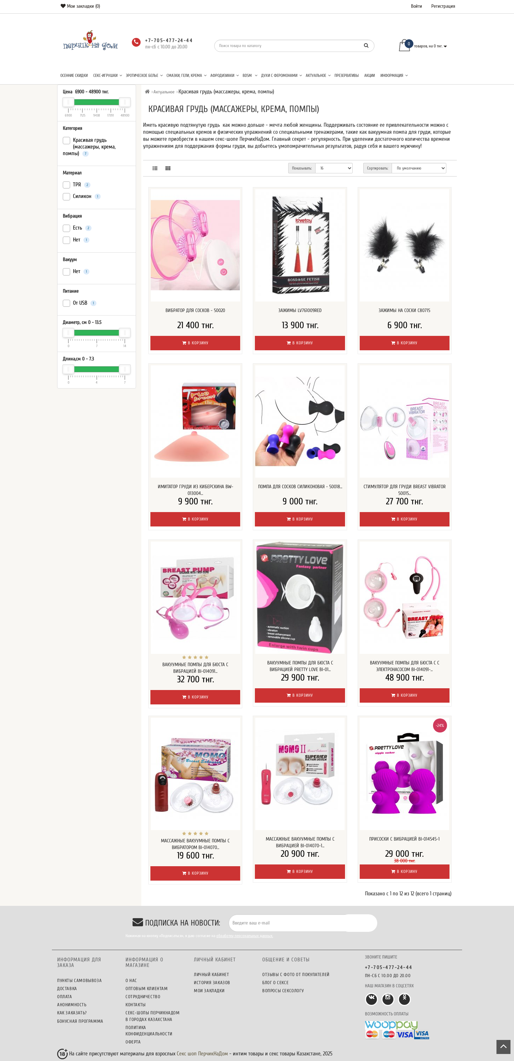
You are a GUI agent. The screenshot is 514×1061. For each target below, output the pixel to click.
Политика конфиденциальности (149, 1030)
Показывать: (302, 168)
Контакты (136, 1004)
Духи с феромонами (281, 75)
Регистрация (443, 6)
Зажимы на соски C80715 (404, 310)
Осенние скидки (74, 75)
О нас (131, 980)
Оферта (133, 1042)
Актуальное (318, 75)
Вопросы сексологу (283, 990)
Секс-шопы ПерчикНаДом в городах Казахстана (153, 1016)
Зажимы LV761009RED (300, 310)
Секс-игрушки (107, 75)
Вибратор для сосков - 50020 (195, 310)
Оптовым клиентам (147, 988)
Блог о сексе (275, 982)
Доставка (67, 988)
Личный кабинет (211, 974)
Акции (369, 75)
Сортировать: (377, 168)
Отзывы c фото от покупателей (296, 974)
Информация (394, 75)
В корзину (195, 342)
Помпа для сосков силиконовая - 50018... (300, 487)
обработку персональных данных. (244, 935)
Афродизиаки (224, 75)
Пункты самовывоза (79, 980)
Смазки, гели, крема (187, 75)
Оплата (64, 996)
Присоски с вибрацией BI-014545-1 (404, 839)
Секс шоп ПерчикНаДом (202, 1053)
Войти (416, 6)
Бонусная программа (80, 1021)
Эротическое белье (144, 75)
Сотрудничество (143, 996)
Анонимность (72, 1004)
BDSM (250, 75)
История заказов (212, 982)
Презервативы (346, 75)
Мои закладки (209, 990)
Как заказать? (72, 1012)
